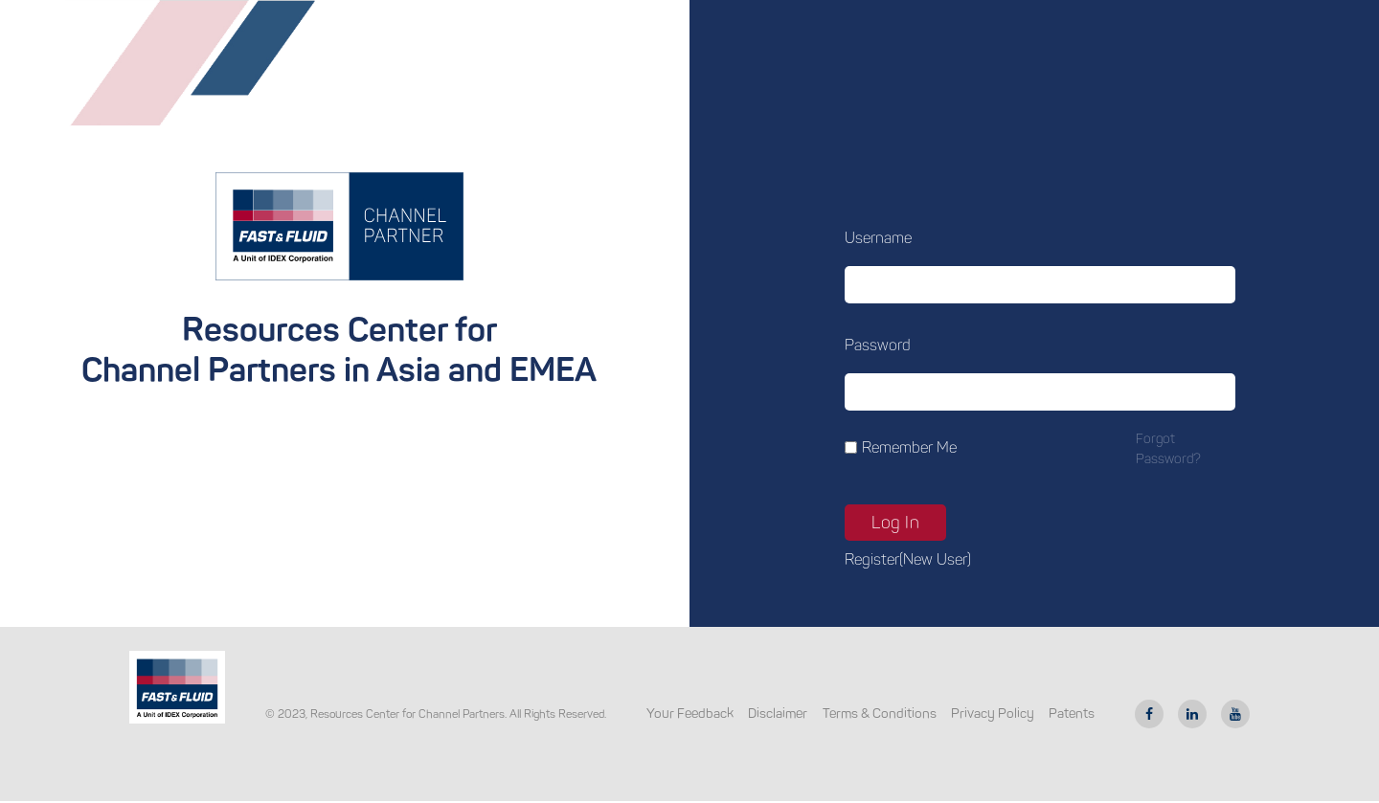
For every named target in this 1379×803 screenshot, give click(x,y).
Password (878, 345)
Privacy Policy (992, 713)
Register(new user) (908, 559)
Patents (1072, 713)
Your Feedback (690, 713)
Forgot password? (1168, 449)
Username (878, 238)
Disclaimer (777, 713)
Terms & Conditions (880, 713)
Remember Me (909, 447)
